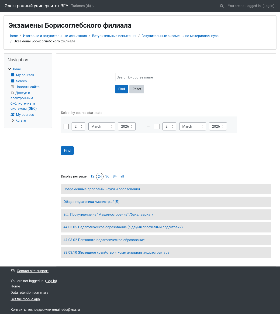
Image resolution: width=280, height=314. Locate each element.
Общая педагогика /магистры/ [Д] (91, 202)
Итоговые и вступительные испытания (55, 36)
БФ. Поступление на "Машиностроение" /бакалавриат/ (108, 214)
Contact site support (30, 271)
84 (115, 176)
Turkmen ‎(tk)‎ (81, 6)
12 (92, 176)
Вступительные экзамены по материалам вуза (180, 36)
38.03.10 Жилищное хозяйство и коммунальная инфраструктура (116, 252)
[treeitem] (28, 95)
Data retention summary (29, 292)
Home (13, 36)
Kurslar (20, 120)
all (122, 176)
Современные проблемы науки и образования (101, 189)
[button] (222, 6)
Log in (268, 6)
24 (100, 176)
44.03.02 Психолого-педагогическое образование (104, 240)
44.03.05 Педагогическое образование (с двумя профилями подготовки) (123, 227)
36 (107, 176)
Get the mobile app (25, 299)
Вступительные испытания (114, 36)
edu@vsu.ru (71, 309)
